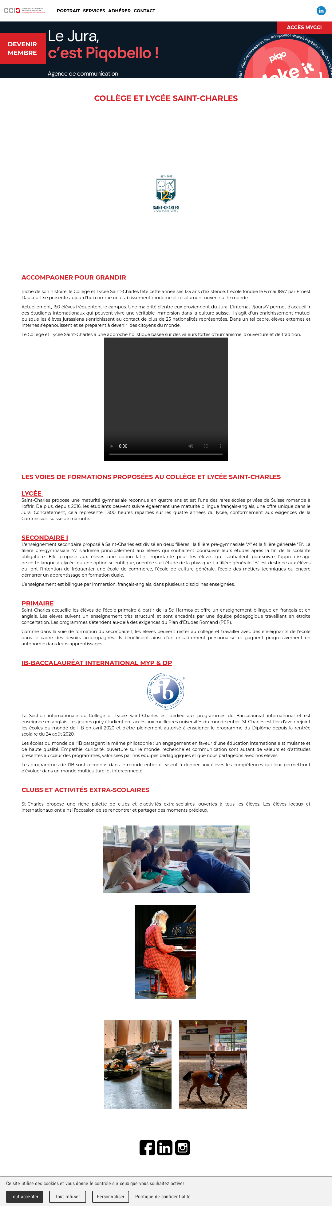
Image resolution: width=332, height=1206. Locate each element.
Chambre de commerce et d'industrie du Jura (24, 10)
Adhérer (119, 11)
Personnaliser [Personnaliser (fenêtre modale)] (111, 1197)
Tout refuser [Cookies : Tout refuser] (67, 1197)
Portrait (68, 11)
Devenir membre (22, 49)
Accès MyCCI (304, 27)
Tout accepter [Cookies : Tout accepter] (24, 1197)
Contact (144, 11)
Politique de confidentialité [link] (163, 1197)
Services (94, 11)
